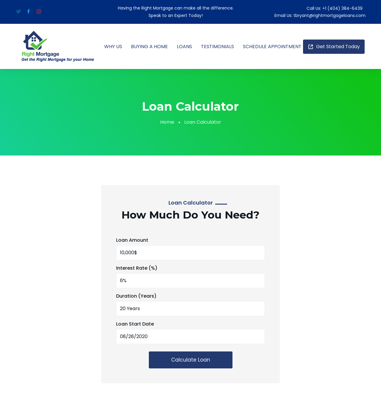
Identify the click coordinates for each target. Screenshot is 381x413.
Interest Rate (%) (136, 268)
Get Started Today (334, 46)
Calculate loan (190, 359)
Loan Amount (132, 240)
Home (167, 122)
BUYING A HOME (149, 46)
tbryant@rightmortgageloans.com (329, 15)
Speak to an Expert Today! (176, 15)
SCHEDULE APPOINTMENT (272, 46)
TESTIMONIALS (217, 46)
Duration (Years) (136, 296)
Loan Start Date (135, 324)
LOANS (184, 46)
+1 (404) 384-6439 (342, 8)
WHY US (113, 46)
